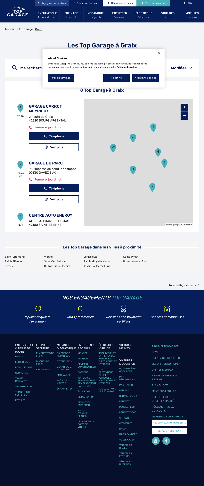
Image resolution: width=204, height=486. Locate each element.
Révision (83, 358)
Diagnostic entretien (84, 403)
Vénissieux (90, 256)
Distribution (64, 361)
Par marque (126, 385)
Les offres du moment (167, 363)
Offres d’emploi (163, 369)
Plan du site (160, 385)
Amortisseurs (23, 386)
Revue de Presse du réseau (165, 377)
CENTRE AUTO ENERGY (50, 215)
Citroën (124, 417)
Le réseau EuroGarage (167, 416)
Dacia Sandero (128, 434)
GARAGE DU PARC (46, 163)
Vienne (48, 256)
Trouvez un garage (165, 346)
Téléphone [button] (53, 136)
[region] (103, 68)
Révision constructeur (87, 365)
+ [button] (184, 108)
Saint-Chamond (15, 256)
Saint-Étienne (13, 261)
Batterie (83, 372)
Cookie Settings (61, 77)
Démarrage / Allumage (65, 368)
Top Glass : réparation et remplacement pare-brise (87, 381)
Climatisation (86, 397)
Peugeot (124, 401)
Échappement (65, 388)
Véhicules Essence (125, 454)
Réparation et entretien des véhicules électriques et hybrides (107, 358)
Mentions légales (164, 391)
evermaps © (191, 285)
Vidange (82, 353)
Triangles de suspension (23, 393)
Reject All (116, 77)
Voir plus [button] (54, 147)
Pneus (19, 356)
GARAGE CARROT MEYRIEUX (45, 108)
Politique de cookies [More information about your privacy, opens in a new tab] (127, 67)
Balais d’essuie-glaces (83, 413)
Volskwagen (127, 439)
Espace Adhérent (169, 430)
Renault (124, 390)
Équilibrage (22, 362)
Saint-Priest (130, 256)
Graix (38, 29)
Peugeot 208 (127, 407)
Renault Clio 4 (128, 396)
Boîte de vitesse (62, 382)
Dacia (122, 428)
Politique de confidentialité (163, 399)
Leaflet (169, 224)
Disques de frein (42, 362)
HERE (189, 224)
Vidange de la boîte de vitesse (86, 424)
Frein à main (43, 369)
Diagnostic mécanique (63, 354)
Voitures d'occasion (127, 362)
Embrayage (63, 375)
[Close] (159, 53)
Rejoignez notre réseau (169, 422)
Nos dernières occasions (128, 370)
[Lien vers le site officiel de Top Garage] (17, 11)
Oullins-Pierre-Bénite (57, 266)
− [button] (184, 116)
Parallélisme (23, 367)
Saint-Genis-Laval (55, 261)
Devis (155, 352)
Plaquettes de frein (45, 354)
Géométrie (21, 373)
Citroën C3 (125, 423)
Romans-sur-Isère (134, 261)
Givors (9, 266)
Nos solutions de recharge (107, 390)
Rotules (20, 400)
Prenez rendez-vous (166, 357)
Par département (127, 378)
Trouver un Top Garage (19, 29)
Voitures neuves (125, 346)
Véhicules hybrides (125, 463)
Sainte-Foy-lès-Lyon (97, 261)
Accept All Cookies (145, 77)
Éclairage (84, 391)
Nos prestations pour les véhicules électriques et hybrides (107, 376)
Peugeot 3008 (127, 412)
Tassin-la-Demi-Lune (97, 266)
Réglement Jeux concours (163, 408)
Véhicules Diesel (125, 446)
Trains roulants (21, 379)
